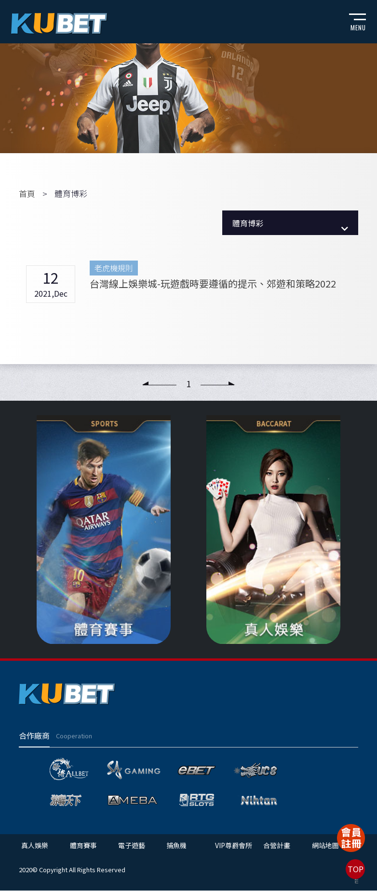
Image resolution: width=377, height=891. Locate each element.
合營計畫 (275, 846)
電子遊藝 (131, 846)
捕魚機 (176, 846)
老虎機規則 (113, 268)
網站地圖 (323, 846)
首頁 (27, 193)
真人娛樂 (34, 846)
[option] (103, 529)
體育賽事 (82, 846)
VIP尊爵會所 (232, 846)
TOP (356, 869)
